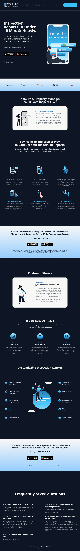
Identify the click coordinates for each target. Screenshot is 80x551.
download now (70, 5)
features (26, 5)
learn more (9, 63)
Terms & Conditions (37, 549)
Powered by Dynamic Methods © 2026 (40, 546)
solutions (36, 5)
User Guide (45, 549)
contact (54, 5)
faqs (45, 5)
